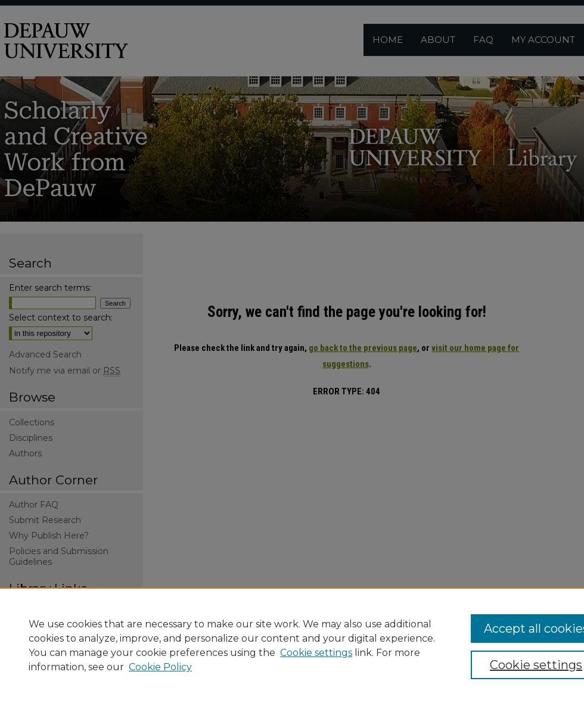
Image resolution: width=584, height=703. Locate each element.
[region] (292, 645)
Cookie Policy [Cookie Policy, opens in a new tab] (160, 667)
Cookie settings (316, 652)
